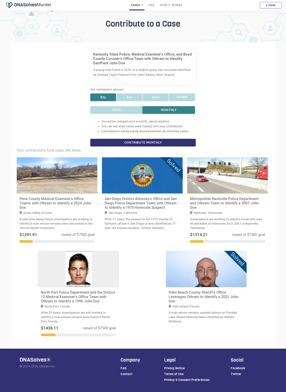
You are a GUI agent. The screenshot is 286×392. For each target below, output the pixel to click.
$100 (156, 97)
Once (116, 110)
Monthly (169, 110)
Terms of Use (173, 374)
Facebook (238, 368)
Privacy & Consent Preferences (187, 380)
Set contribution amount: (107, 89)
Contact (126, 374)
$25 (103, 97)
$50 (129, 97)
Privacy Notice (174, 368)
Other (182, 97)
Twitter (236, 374)
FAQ (151, 5)
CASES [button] (136, 5)
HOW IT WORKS (171, 5)
